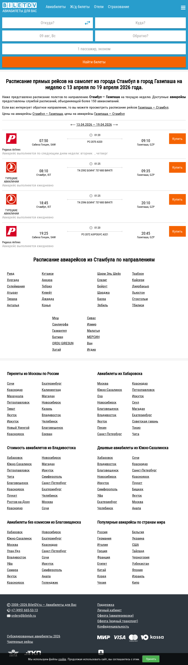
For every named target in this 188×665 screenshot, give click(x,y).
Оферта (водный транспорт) (117, 621)
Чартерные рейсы (20, 642)
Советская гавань (145, 421)
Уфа (100, 495)
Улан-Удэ (13, 551)
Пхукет (12, 495)
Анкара (47, 280)
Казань (47, 409)
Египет (102, 563)
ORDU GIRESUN (63, 343)
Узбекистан (140, 563)
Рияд (10, 273)
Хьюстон (138, 292)
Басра (101, 299)
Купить (177, 139)
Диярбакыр (140, 286)
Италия (102, 545)
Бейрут (102, 286)
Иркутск (13, 421)
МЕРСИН (93, 337)
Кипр (135, 582)
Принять (151, 659)
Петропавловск (18, 402)
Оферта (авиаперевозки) (115, 615)
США (135, 545)
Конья (46, 305)
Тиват (11, 409)
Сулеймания (16, 286)
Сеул (135, 402)
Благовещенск (52, 427)
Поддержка (105, 605)
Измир (91, 324)
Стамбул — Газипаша (47, 114)
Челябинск (50, 421)
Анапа (136, 508)
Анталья (13, 305)
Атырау (12, 292)
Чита (135, 434)
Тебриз (47, 286)
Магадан (48, 396)
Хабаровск (15, 458)
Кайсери (138, 280)
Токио (136, 427)
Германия (104, 538)
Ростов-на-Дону (18, 502)
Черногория (140, 557)
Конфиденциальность (113, 626)
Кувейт (47, 292)
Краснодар (15, 390)
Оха (100, 396)
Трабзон (138, 273)
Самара (12, 570)
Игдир (91, 349)
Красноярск (15, 434)
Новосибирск (51, 402)
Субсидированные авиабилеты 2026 (33, 636)
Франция (103, 557)
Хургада (13, 280)
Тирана (12, 299)
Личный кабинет (109, 610)
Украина (138, 538)
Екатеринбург (52, 383)
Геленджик (50, 582)
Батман (57, 337)
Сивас (91, 318)
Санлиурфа (60, 324)
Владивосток (51, 415)
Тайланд (138, 551)
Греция (102, 551)
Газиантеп (59, 330)
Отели (99, 6)
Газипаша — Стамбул (153, 107)
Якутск (12, 415)
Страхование (118, 6)
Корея (101, 576)
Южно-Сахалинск (109, 390)
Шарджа (103, 292)
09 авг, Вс (47, 36)
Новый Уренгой (18, 427)
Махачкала (15, 396)
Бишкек (137, 489)
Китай (101, 570)
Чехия (101, 582)
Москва (102, 383)
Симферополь (52, 476)
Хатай (56, 349)
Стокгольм (140, 299)
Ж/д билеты (80, 6)
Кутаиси (48, 273)
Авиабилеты (56, 6)
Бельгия (138, 532)
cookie (62, 659)
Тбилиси (138, 305)
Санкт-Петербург (109, 434)
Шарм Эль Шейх (109, 273)
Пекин (101, 427)
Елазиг (102, 280)
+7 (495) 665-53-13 (24, 610)
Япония (137, 570)
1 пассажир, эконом (94, 49)
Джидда (48, 299)
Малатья (93, 330)
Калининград (51, 390)
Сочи (10, 383)
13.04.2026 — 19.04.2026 (94, 124)
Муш (55, 318)
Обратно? (140, 36)
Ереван (47, 434)
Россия (102, 532)
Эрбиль (102, 305)
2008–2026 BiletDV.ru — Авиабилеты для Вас (43, 605)
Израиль (138, 576)
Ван (89, 343)
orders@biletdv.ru (23, 615)
